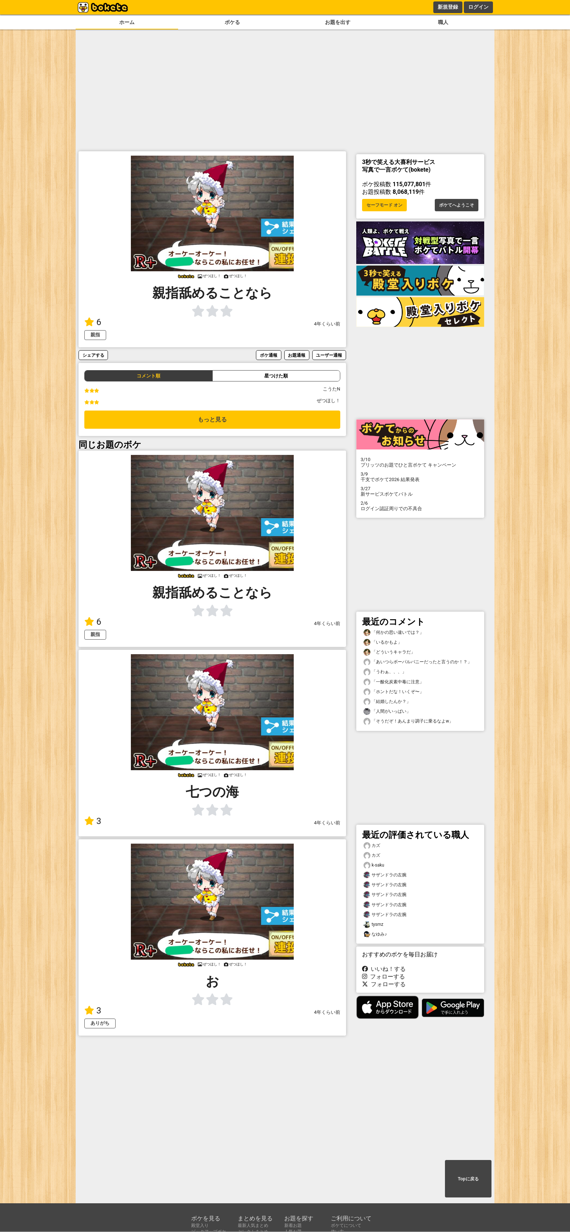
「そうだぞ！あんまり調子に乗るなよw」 (408, 721)
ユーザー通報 (329, 355)
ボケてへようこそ (456, 205)
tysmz (373, 924)
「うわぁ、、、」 (385, 671)
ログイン (478, 7)
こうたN (331, 389)
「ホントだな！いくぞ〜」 (394, 691)
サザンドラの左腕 (385, 875)
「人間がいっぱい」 (387, 711)
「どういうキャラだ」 (389, 652)
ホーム (127, 22)
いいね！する (384, 968)
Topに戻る (468, 1178)
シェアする (93, 355)
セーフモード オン (384, 205)
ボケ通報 (268, 355)
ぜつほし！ (328, 400)
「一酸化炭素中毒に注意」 (394, 682)
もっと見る (212, 419)
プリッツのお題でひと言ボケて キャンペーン (420, 462)
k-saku (374, 865)
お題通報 (296, 355)
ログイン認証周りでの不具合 (420, 505)
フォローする (383, 976)
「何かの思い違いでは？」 (394, 632)
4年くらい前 (327, 324)
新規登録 (448, 7)
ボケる (232, 22)
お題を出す (337, 22)
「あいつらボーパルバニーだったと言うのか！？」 (418, 662)
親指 (95, 334)
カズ (372, 845)
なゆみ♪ (375, 934)
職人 (443, 22)
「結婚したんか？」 (387, 701)
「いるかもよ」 (383, 642)
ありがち (100, 1023)
